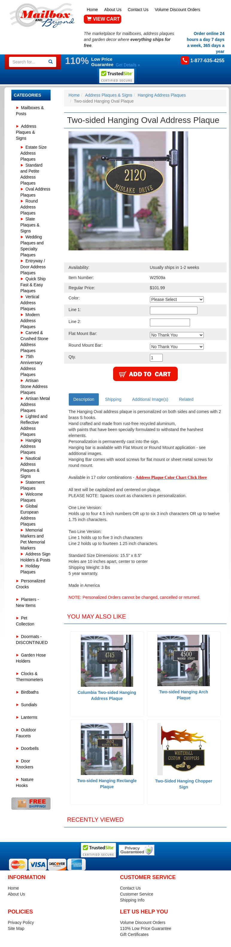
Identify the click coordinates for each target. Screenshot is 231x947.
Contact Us (138, 9)
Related (186, 399)
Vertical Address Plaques (29, 302)
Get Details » (128, 65)
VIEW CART (103, 19)
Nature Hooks (25, 782)
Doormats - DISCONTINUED (32, 639)
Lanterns (29, 717)
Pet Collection (25, 621)
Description (83, 399)
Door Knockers (24, 764)
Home (92, 9)
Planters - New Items (27, 602)
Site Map (16, 928)
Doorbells (30, 748)
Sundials (29, 704)
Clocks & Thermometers (29, 676)
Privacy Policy (21, 922)
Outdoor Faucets (26, 732)
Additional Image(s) (150, 399)
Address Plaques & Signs (26, 132)
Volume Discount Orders (177, 9)
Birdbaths (30, 692)
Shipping (113, 399)
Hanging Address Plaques (30, 446)
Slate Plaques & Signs (29, 225)
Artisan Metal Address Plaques (35, 404)
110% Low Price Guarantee (145, 928)
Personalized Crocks (30, 583)
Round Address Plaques (29, 207)
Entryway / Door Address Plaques (33, 266)
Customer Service (136, 894)
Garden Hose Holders (31, 658)
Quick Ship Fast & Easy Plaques (33, 284)
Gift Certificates (134, 934)
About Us (112, 9)
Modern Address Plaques (29, 320)
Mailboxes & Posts (30, 110)
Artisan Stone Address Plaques (34, 386)
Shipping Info (132, 900)
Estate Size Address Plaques (33, 153)
